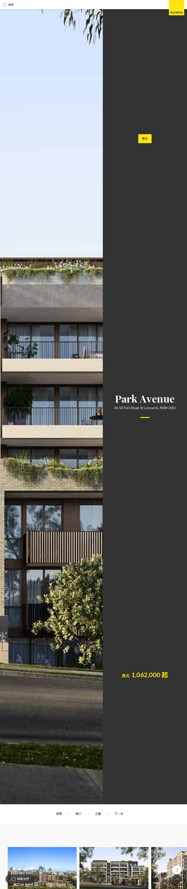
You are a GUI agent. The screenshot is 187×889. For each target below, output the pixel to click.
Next (177, 869)
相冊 (59, 813)
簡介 (79, 813)
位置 (98, 813)
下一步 (119, 813)
